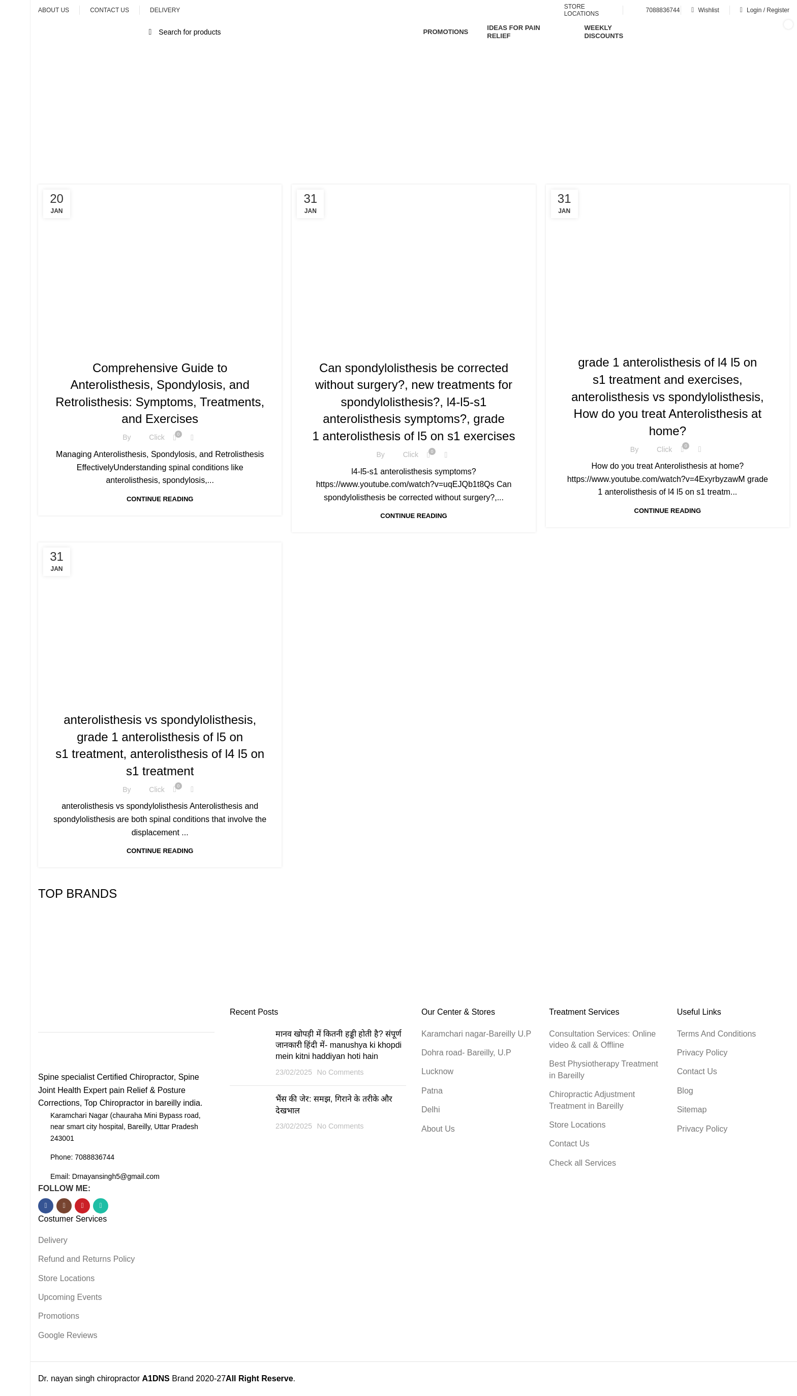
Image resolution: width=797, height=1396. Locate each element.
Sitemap (692, 1109)
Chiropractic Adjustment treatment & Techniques (144, 346)
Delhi (430, 1109)
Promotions (58, 1316)
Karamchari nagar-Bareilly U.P (476, 1033)
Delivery (53, 1240)
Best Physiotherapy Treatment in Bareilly (603, 1069)
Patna (432, 1090)
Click (156, 437)
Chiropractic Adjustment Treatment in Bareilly (592, 1100)
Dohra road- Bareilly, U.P (466, 1052)
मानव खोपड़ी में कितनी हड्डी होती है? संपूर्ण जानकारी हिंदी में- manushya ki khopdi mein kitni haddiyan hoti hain (338, 1045)
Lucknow (437, 1071)
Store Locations (66, 1278)
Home (348, 127)
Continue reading (160, 499)
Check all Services (582, 1163)
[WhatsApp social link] (100, 1205)
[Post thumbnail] (249, 1053)
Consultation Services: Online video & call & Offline (602, 1039)
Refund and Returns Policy (86, 1259)
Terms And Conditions (716, 1033)
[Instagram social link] (64, 1205)
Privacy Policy (702, 1052)
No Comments (340, 1072)
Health (249, 346)
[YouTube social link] (82, 1205)
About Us (438, 1129)
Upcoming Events (70, 1297)
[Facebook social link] (45, 1205)
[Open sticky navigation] (93, 32)
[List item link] (126, 1157)
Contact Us (569, 1143)
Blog (685, 1090)
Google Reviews (68, 1335)
